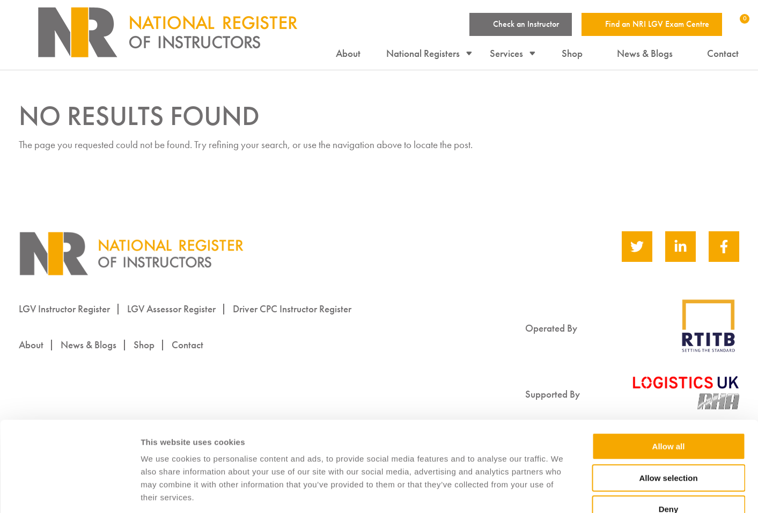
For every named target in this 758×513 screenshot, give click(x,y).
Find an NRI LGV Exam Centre (657, 24)
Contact (723, 54)
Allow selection (668, 413)
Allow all (668, 381)
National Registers (423, 54)
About (348, 54)
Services (507, 54)
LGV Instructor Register (64, 309)
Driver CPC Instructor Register (292, 309)
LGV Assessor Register (171, 309)
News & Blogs (645, 54)
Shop (572, 54)
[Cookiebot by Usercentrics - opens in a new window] (69, 492)
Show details (563, 492)
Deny (669, 444)
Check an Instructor (526, 24)
